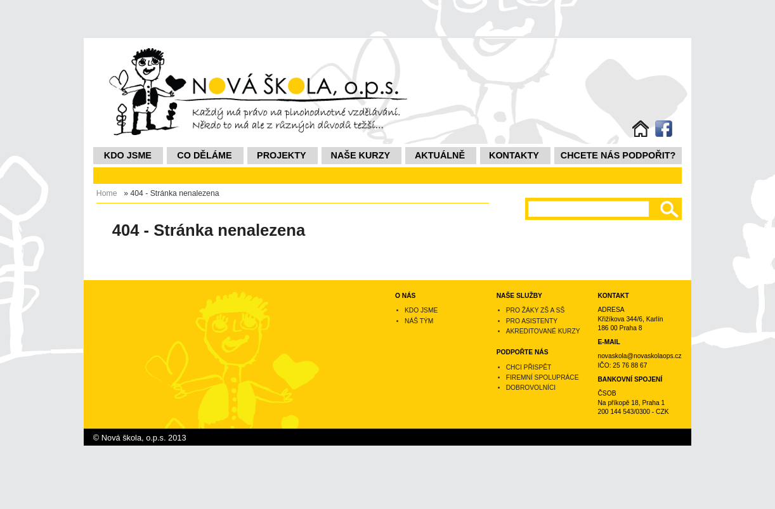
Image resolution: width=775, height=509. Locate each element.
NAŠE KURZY (361, 155)
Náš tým (419, 321)
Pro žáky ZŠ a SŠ (535, 310)
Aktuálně (440, 155)
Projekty (281, 155)
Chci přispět (529, 367)
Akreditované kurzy (543, 331)
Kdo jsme (128, 155)
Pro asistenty (531, 321)
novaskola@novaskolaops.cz (639, 355)
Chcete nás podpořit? (618, 155)
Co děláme (204, 155)
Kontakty (514, 155)
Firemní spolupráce (542, 377)
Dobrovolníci (531, 387)
